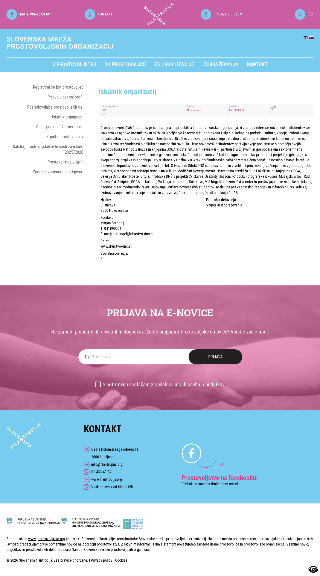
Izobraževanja (220, 64)
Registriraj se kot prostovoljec (58, 87)
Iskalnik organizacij (67, 117)
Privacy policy (101, 560)
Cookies (121, 560)
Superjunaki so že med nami (59, 126)
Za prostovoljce (125, 64)
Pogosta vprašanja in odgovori (58, 171)
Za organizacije (174, 64)
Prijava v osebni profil (65, 97)
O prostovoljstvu (74, 64)
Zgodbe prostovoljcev (64, 136)
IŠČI (304, 14)
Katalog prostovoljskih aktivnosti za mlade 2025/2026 (48, 149)
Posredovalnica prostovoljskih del (55, 107)
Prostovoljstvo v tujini (65, 162)
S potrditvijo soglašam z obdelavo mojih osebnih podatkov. (164, 385)
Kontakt (257, 64)
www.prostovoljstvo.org (46, 539)
